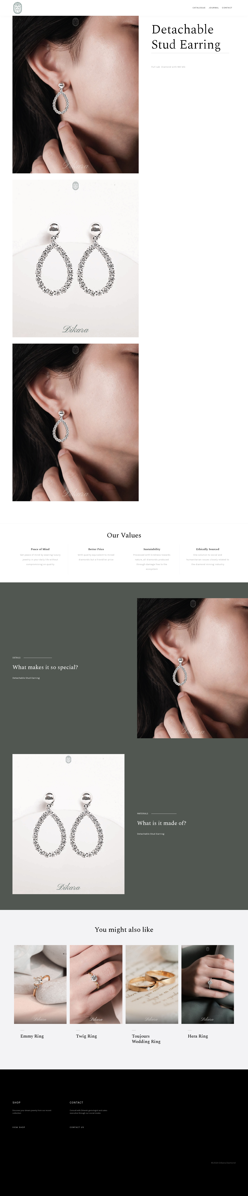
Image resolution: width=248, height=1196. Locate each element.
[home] (17, 8)
